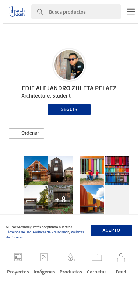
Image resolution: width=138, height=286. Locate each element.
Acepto (111, 230)
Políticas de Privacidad (50, 232)
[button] (26, 133)
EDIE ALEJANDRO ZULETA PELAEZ (69, 88)
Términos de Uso (18, 232)
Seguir (69, 109)
